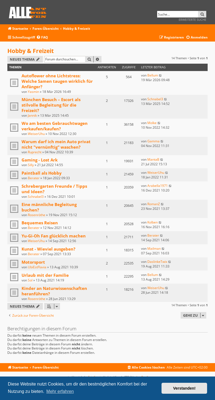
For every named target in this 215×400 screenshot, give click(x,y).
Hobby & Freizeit (30, 51)
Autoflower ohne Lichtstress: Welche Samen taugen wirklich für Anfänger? (57, 81)
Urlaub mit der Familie (45, 275)
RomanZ (153, 204)
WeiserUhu (36, 133)
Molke (152, 122)
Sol (30, 280)
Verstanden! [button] (184, 388)
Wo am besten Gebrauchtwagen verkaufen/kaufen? (55, 125)
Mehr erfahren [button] (60, 391)
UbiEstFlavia (37, 267)
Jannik (32, 115)
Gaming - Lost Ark (40, 160)
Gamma (153, 141)
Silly (31, 165)
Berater (34, 178)
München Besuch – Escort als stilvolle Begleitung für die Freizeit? (51, 105)
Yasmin (33, 91)
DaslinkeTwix (157, 261)
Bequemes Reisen (40, 222)
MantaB (153, 159)
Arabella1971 (157, 185)
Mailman (154, 248)
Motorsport (33, 262)
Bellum (152, 75)
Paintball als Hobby (42, 173)
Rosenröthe (36, 215)
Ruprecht (34, 152)
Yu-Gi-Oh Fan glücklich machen (54, 236)
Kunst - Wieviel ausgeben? (48, 249)
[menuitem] (42, 37)
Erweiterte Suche (192, 19)
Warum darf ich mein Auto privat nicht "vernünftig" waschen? (56, 144)
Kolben (152, 222)
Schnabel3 (155, 99)
